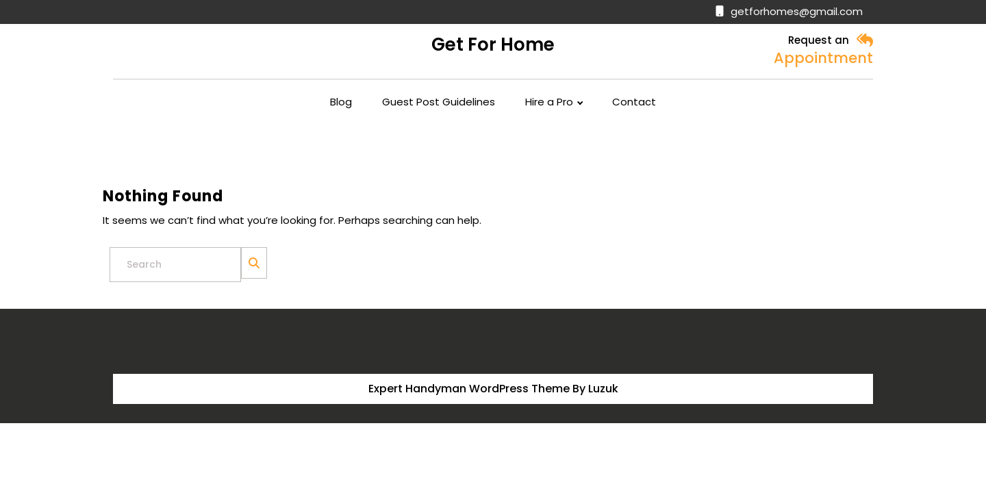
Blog (341, 102)
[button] (864, 40)
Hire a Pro (549, 102)
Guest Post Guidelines (438, 102)
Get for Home (493, 44)
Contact (634, 102)
